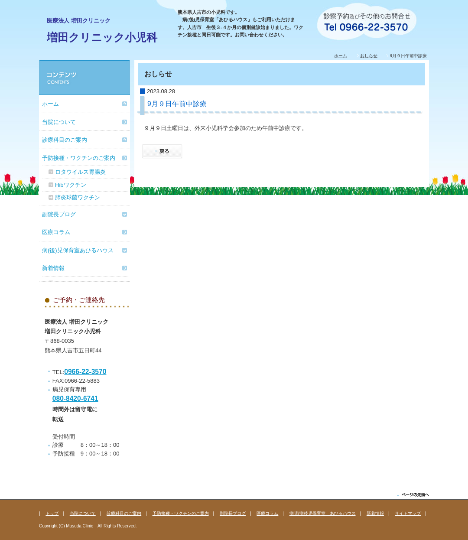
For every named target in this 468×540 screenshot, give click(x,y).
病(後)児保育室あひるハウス (78, 250)
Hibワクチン (70, 185)
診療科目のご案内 (64, 140)
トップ (52, 513)
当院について (59, 122)
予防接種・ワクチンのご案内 (78, 158)
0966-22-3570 (85, 371)
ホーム (340, 55)
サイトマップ (408, 513)
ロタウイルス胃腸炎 (80, 172)
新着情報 (53, 268)
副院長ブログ (59, 214)
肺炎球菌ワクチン (77, 197)
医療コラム (56, 232)
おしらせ (368, 55)
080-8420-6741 (75, 398)
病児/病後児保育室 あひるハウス (322, 513)
